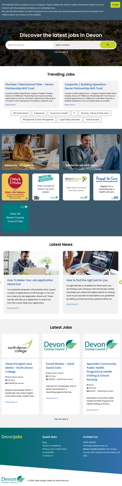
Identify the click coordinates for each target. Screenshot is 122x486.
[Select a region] (84, 44)
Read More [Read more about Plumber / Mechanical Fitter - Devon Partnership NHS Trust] (10, 104)
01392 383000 (89, 442)
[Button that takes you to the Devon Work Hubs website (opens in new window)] (15, 187)
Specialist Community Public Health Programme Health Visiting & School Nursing (101, 371)
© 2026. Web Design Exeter (39, 480)
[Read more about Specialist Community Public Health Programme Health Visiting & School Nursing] (93, 410)
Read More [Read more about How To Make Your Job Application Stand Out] (13, 308)
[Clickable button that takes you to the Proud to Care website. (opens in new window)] (106, 187)
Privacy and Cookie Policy (54, 449)
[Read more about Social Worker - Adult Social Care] (52, 398)
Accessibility (48, 452)
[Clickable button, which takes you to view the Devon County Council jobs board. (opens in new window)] (15, 217)
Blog (44, 442)
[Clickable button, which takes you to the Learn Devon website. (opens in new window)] (76, 187)
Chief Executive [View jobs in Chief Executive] (92, 120)
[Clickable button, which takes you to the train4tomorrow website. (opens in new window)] (45, 187)
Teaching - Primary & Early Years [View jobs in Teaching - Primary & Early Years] (95, 113)
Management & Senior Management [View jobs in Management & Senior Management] (38, 120)
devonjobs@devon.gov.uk (95, 445)
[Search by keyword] (32, 45)
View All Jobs (61, 52)
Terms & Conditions (51, 445)
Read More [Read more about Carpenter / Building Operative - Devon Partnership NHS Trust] (70, 104)
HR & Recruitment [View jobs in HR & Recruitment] (21, 113)
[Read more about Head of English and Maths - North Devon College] (11, 402)
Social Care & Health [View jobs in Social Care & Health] (59, 113)
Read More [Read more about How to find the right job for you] (72, 304)
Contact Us (47, 455)
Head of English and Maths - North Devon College (19, 368)
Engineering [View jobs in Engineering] (39, 113)
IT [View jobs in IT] (74, 113)
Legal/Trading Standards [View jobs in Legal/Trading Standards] (69, 120)
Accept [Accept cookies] (115, 5)
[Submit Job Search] (112, 44)
